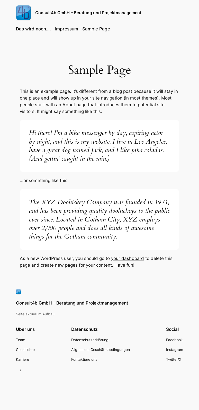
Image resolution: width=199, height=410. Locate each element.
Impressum (66, 28)
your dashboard (127, 258)
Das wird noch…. (33, 28)
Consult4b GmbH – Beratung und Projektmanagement (88, 12)
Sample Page (96, 28)
